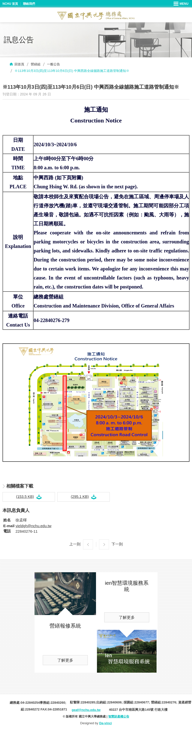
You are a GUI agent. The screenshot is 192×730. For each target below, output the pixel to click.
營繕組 (35, 64)
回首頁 (19, 64)
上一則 (74, 544)
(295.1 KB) (80, 496)
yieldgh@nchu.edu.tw (34, 526)
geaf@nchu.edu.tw (86, 710)
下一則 (117, 544)
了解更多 (65, 660)
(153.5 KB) (25, 496)
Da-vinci (105, 723)
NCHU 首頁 (10, 4)
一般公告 (53, 64)
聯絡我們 (29, 4)
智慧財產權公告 (118, 716)
